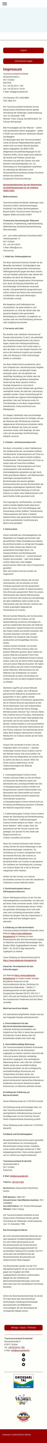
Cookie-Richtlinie (18, 1434)
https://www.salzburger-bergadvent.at (19, 960)
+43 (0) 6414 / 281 (16, 1347)
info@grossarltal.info (19, 1176)
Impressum (7, 1434)
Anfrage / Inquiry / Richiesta (23, 1327)
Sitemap (28, 1434)
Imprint (23, 50)
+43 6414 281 (18, 1182)
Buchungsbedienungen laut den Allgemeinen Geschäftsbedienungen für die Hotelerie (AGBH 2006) (22, 187)
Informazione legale (23, 61)
